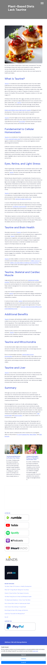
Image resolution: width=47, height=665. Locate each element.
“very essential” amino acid (13, 139)
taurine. (12, 172)
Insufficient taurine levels (19, 206)
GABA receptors (35, 261)
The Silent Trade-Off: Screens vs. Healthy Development (18, 586)
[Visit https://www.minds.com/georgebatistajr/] (11, 558)
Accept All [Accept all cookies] (23, 662)
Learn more (35, 651)
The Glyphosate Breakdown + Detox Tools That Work (17, 600)
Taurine (7, 83)
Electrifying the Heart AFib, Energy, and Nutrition (16, 610)
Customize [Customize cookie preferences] (23, 658)
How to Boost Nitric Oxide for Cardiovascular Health (17, 603)
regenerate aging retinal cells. (23, 199)
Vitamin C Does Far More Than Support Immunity (17, 593)
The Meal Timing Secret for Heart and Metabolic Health (18, 596)
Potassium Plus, (25, 434)
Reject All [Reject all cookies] (23, 655)
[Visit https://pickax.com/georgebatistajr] (11, 572)
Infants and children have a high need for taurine (18, 110)
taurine (19, 102)
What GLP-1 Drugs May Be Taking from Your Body (17, 589)
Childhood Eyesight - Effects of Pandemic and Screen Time (32, 458)
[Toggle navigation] (42, 3)
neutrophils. (22, 121)
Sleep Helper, (33, 434)
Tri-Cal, (19, 434)
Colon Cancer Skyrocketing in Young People (15, 606)
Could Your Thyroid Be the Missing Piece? (15, 613)
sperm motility (18, 415)
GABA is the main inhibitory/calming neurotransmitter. (24, 263)
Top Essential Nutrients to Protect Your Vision (13, 457)
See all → (7, 617)
